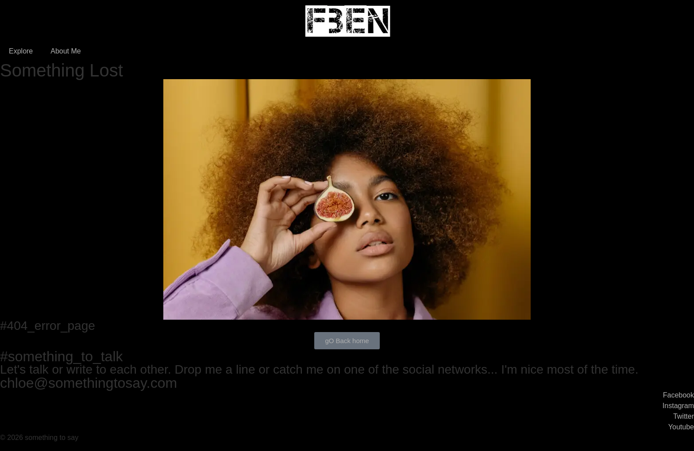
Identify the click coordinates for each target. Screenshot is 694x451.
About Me (65, 51)
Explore (21, 51)
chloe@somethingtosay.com (88, 383)
